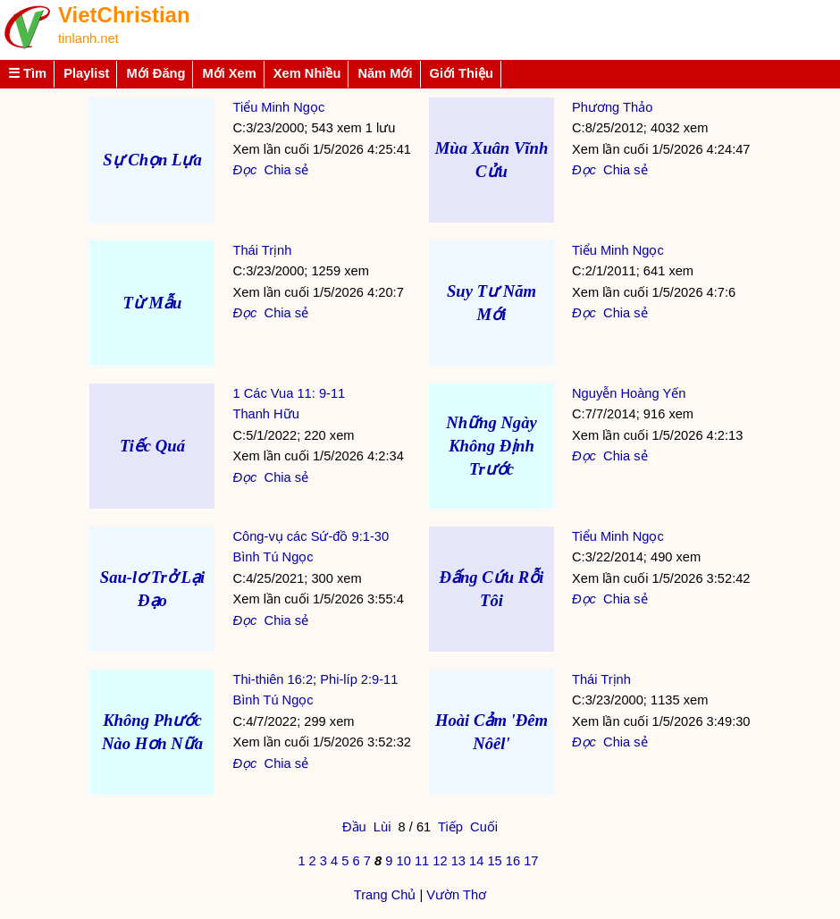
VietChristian (124, 15)
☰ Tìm (27, 73)
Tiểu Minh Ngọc (278, 107)
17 (531, 861)
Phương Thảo (612, 107)
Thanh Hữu (265, 414)
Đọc (244, 170)
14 (476, 861)
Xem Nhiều (307, 73)
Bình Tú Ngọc (272, 557)
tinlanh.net (88, 38)
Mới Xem (229, 73)
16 (513, 861)
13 (458, 861)
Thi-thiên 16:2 (272, 679)
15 (494, 861)
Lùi (382, 827)
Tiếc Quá (152, 445)
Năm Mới (384, 73)
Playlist (86, 73)
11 (422, 861)
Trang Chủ (385, 895)
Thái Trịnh (261, 250)
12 (440, 861)
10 (403, 861)
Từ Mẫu (151, 302)
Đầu (354, 827)
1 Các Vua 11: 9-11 (288, 393)
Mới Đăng (155, 73)
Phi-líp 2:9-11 (359, 679)
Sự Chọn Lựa (152, 159)
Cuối (484, 827)
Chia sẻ (287, 170)
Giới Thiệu (462, 73)
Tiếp (450, 827)
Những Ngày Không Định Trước (491, 445)
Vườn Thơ (456, 895)
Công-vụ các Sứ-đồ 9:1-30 (310, 536)
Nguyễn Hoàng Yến (628, 393)
